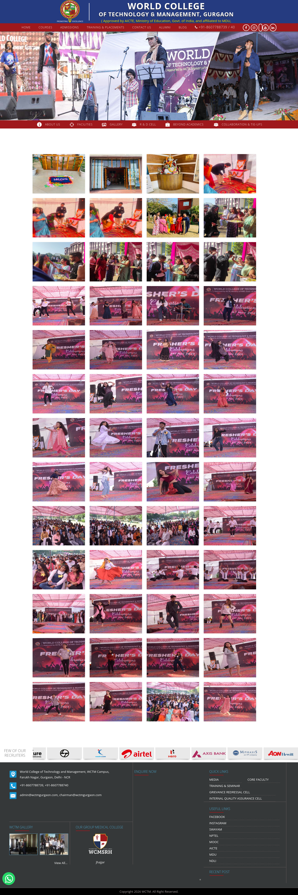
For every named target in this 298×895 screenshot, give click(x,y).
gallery (116, 124)
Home (26, 27)
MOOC (214, 842)
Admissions (69, 27)
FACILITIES (84, 124)
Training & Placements (105, 27)
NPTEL (213, 836)
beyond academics (188, 124)
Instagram (217, 823)
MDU (213, 854)
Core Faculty (258, 779)
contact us (141, 27)
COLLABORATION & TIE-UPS (242, 124)
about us (52, 124)
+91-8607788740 (56, 785)
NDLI (212, 861)
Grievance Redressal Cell (229, 792)
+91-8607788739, (32, 785)
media (214, 779)
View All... (61, 863)
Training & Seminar (224, 786)
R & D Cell (148, 124)
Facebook (217, 817)
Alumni (165, 27)
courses (45, 27)
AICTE (213, 848)
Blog (183, 27)
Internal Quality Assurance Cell (235, 798)
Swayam (215, 829)
